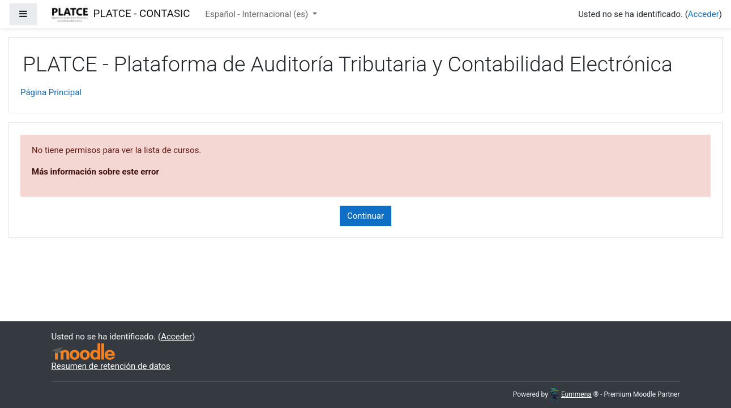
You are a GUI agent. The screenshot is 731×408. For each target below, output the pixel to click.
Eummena (571, 394)
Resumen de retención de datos (111, 366)
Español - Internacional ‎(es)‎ (258, 14)
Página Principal (51, 92)
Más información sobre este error (95, 172)
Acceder (703, 14)
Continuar (365, 216)
